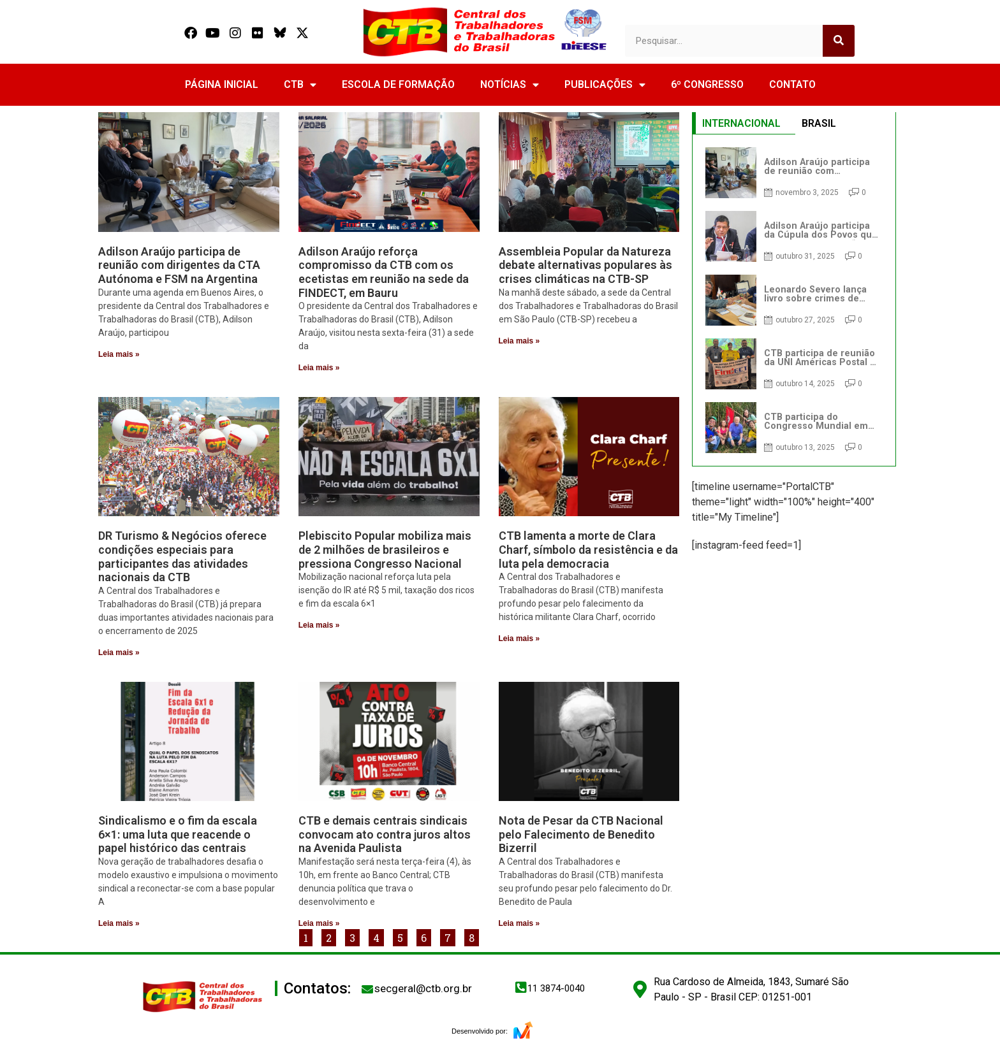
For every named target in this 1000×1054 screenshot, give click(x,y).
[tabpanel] (794, 300)
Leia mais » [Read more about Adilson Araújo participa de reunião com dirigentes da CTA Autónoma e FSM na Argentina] (119, 354)
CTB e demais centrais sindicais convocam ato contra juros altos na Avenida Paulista (384, 834)
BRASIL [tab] (819, 123)
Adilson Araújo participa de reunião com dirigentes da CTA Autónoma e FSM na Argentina (179, 265)
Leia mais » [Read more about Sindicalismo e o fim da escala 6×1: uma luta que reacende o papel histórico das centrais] (119, 923)
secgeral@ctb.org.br (423, 988)
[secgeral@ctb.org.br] (367, 989)
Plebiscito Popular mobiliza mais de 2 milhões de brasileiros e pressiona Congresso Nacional (384, 549)
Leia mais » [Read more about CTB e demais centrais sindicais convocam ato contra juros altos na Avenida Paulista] (319, 923)
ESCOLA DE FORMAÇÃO (398, 84)
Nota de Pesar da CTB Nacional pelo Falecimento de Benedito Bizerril (581, 834)
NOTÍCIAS (509, 84)
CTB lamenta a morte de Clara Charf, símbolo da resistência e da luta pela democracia (588, 549)
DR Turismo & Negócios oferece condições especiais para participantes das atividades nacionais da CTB (182, 556)
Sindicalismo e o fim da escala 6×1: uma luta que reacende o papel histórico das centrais (177, 834)
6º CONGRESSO (707, 84)
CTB (300, 84)
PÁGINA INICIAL (221, 84)
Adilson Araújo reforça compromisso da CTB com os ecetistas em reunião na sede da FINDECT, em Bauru (383, 272)
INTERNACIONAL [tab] (741, 123)
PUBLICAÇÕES (604, 84)
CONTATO (792, 84)
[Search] (839, 41)
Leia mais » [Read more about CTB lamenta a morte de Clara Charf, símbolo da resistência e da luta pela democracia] (519, 638)
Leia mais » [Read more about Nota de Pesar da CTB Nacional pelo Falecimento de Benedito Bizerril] (519, 923)
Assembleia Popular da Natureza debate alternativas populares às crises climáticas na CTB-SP (585, 265)
